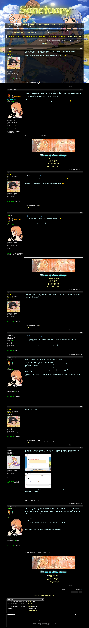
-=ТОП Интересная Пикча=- (53, 163)
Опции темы (62, 46)
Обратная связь (65, 614)
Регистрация (77, 30)
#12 (81, 89)
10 (14, 477)
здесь (29, 83)
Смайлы (30, 603)
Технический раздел (19, 32)
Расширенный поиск (77, 26)
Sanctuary (72, 614)
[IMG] (29, 605)
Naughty (48, 166)
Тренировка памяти (54, 159)
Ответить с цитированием (76, 86)
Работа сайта (29, 32)
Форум (17, 24)
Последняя (79, 40)
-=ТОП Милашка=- (53, 160)
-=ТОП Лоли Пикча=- (53, 161)
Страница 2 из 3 (56, 40)
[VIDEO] (30, 606)
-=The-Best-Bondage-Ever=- (53, 164)
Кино (60, 24)
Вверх (80, 592)
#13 (81, 172)
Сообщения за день (11, 26)
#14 (81, 212)
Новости (10, 24)
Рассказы (46, 24)
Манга (39, 24)
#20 (81, 506)
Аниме (32, 24)
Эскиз (53, 166)
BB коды (30, 601)
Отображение (77, 46)
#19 (81, 447)
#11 (81, 48)
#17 (81, 357)
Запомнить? (51, 32)
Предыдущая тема (39, 595)
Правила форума (32, 610)
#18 (81, 406)
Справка (19, 26)
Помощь (69, 30)
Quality (58, 166)
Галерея (25, 24)
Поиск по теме (70, 46)
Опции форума (25, 26)
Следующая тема (49, 595)
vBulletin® (45, 622)
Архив (76, 614)
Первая (63, 40)
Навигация (32, 26)
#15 (81, 292)
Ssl (46, 43)
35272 (15, 125)
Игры (53, 24)
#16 (81, 332)
